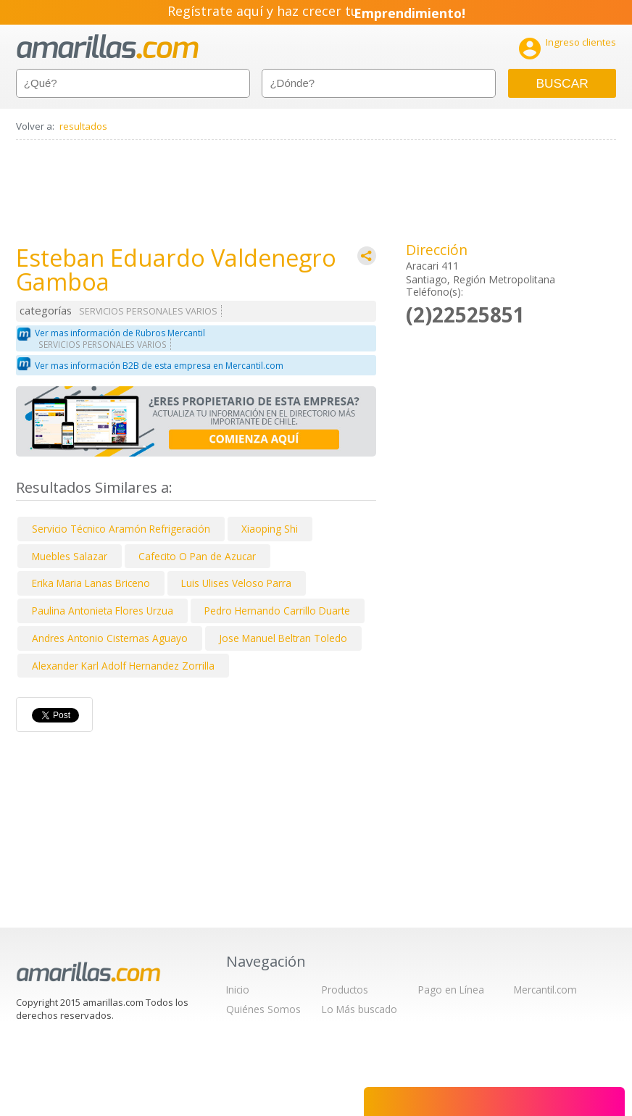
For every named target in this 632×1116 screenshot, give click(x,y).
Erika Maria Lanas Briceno (91, 583)
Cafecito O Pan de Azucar (197, 556)
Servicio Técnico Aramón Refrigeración (121, 529)
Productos (345, 989)
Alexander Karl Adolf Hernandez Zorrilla (123, 665)
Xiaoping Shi (269, 529)
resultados (83, 126)
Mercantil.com (545, 989)
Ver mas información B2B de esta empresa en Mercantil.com (159, 365)
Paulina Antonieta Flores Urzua (102, 610)
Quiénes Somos (263, 1009)
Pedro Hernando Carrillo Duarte (277, 610)
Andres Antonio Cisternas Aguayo (110, 638)
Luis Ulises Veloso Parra (236, 583)
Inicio (237, 989)
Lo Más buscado (359, 1009)
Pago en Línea (451, 989)
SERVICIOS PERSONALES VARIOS (148, 311)
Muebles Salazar (69, 556)
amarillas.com (107, 47)
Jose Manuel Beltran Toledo (283, 638)
